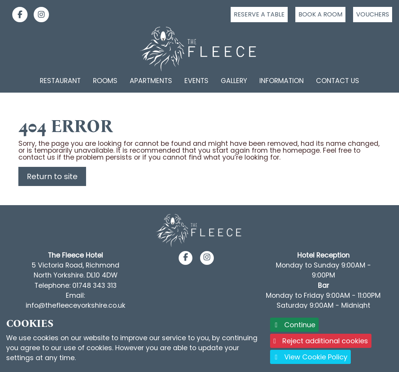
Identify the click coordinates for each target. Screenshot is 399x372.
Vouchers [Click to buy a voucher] (372, 14)
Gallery (234, 80)
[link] (17, 14)
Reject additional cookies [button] (321, 341)
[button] (186, 258)
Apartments (151, 80)
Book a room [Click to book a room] (320, 14)
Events (196, 80)
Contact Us (337, 80)
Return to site (52, 176)
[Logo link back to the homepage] (199, 49)
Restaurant (60, 80)
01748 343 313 (94, 285)
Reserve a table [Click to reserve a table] (259, 14)
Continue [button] (294, 325)
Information (281, 80)
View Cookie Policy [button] (310, 357)
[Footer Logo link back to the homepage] (199, 230)
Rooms (105, 80)
